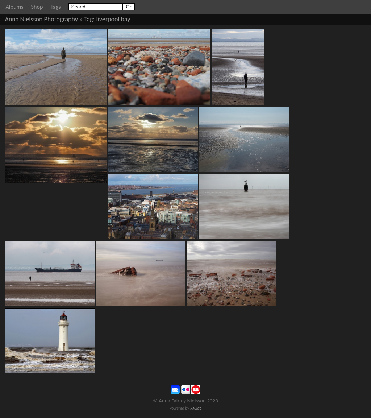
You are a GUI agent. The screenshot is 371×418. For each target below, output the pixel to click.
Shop (37, 6)
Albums (15, 6)
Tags (55, 6)
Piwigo (196, 408)
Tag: (89, 19)
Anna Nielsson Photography (41, 19)
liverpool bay (113, 19)
